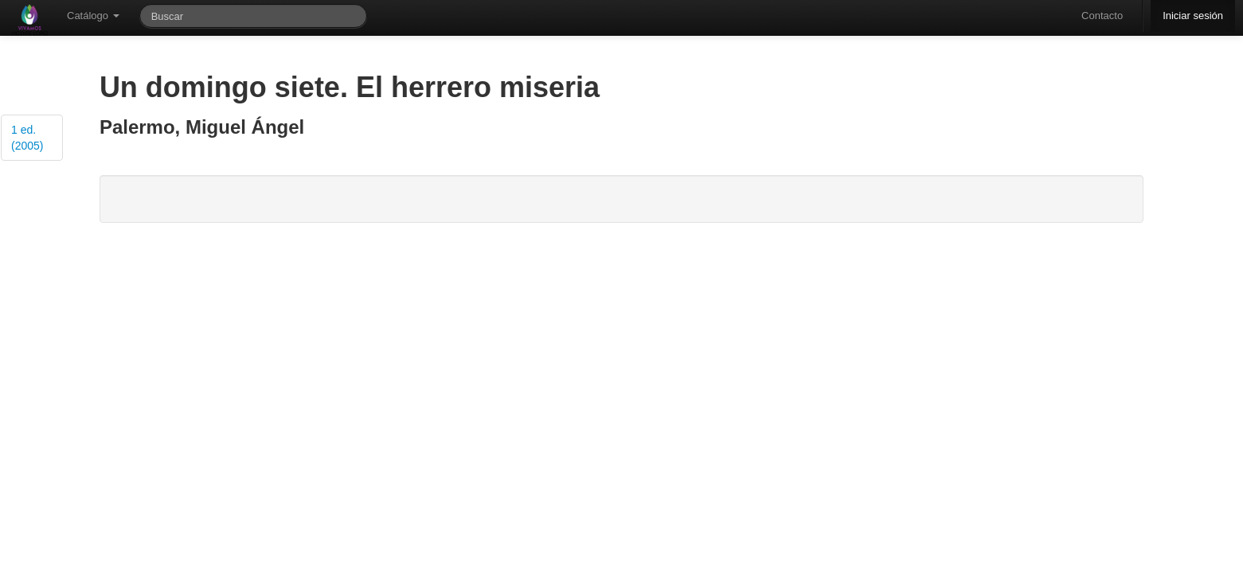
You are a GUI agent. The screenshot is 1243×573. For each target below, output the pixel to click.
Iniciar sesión (1193, 15)
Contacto (1102, 15)
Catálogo (93, 15)
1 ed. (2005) (27, 137)
